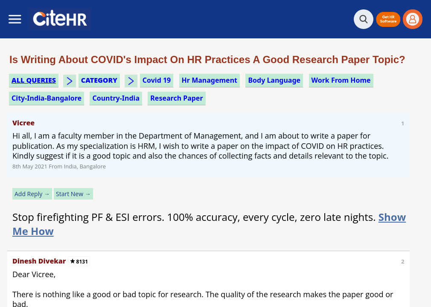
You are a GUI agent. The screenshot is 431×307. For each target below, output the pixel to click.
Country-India (116, 98)
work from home (341, 80)
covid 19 (157, 80)
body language (274, 80)
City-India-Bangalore (47, 98)
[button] (388, 19)
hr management (209, 80)
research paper (176, 98)
